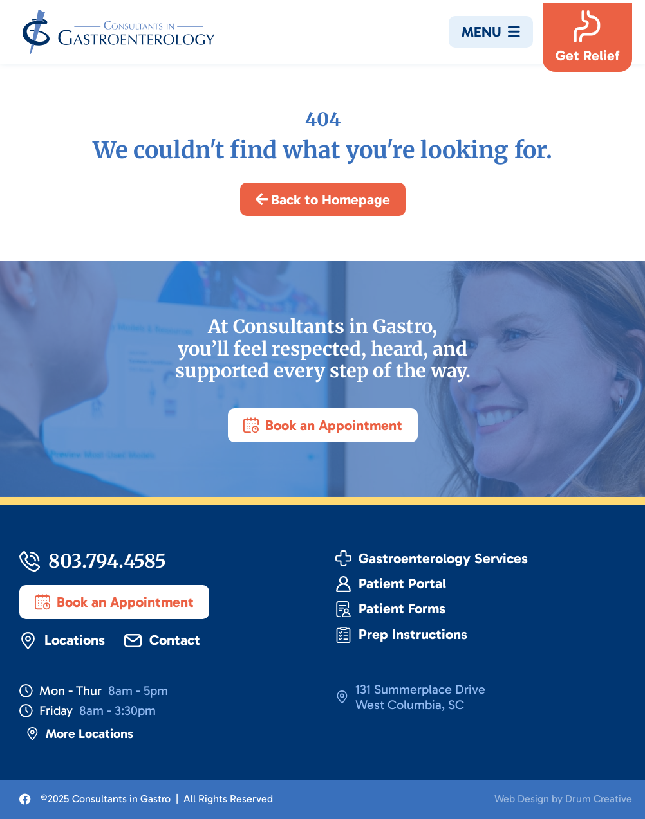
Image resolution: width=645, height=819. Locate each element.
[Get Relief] (587, 26)
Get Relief (587, 55)
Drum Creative (598, 799)
